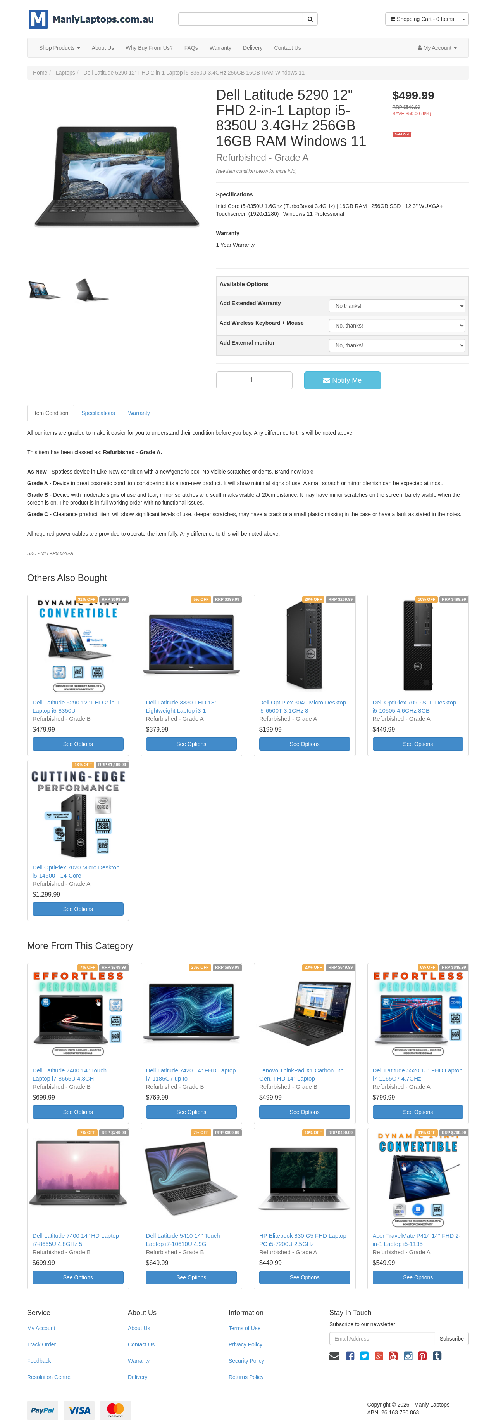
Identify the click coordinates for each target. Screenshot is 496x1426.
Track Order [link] (41, 1344)
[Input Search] (240, 19)
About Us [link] (139, 1328)
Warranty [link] (139, 1361)
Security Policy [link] (246, 1361)
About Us (103, 48)
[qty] (254, 380)
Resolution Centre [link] (49, 1377)
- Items (422, 19)
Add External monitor (247, 343)
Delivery (253, 48)
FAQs (191, 48)
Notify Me (342, 380)
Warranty (220, 48)
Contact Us (287, 48)
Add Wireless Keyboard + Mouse (262, 323)
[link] (350, 1356)
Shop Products (59, 48)
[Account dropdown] (437, 47)
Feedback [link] (39, 1361)
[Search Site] (310, 19)
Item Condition (50, 413)
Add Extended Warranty (250, 303)
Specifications (98, 413)
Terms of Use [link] (244, 1328)
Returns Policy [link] (246, 1377)
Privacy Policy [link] (245, 1344)
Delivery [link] (138, 1377)
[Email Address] (382, 1338)
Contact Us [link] (141, 1344)
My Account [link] (41, 1328)
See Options (78, 744)
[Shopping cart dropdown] (464, 19)
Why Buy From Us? (149, 48)
